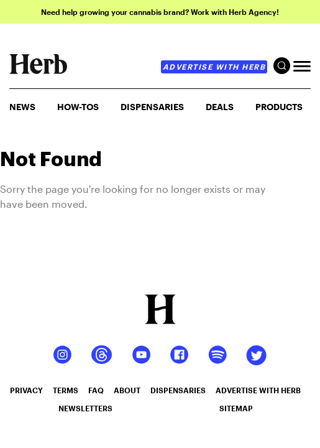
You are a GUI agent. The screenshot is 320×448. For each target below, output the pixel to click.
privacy (26, 390)
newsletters (85, 408)
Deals (220, 106)
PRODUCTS (279, 106)
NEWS (22, 106)
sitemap (236, 408)
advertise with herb (214, 66)
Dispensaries (152, 106)
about (127, 390)
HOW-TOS (78, 106)
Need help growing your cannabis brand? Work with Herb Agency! (160, 11)
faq (96, 390)
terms (65, 390)
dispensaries (178, 390)
